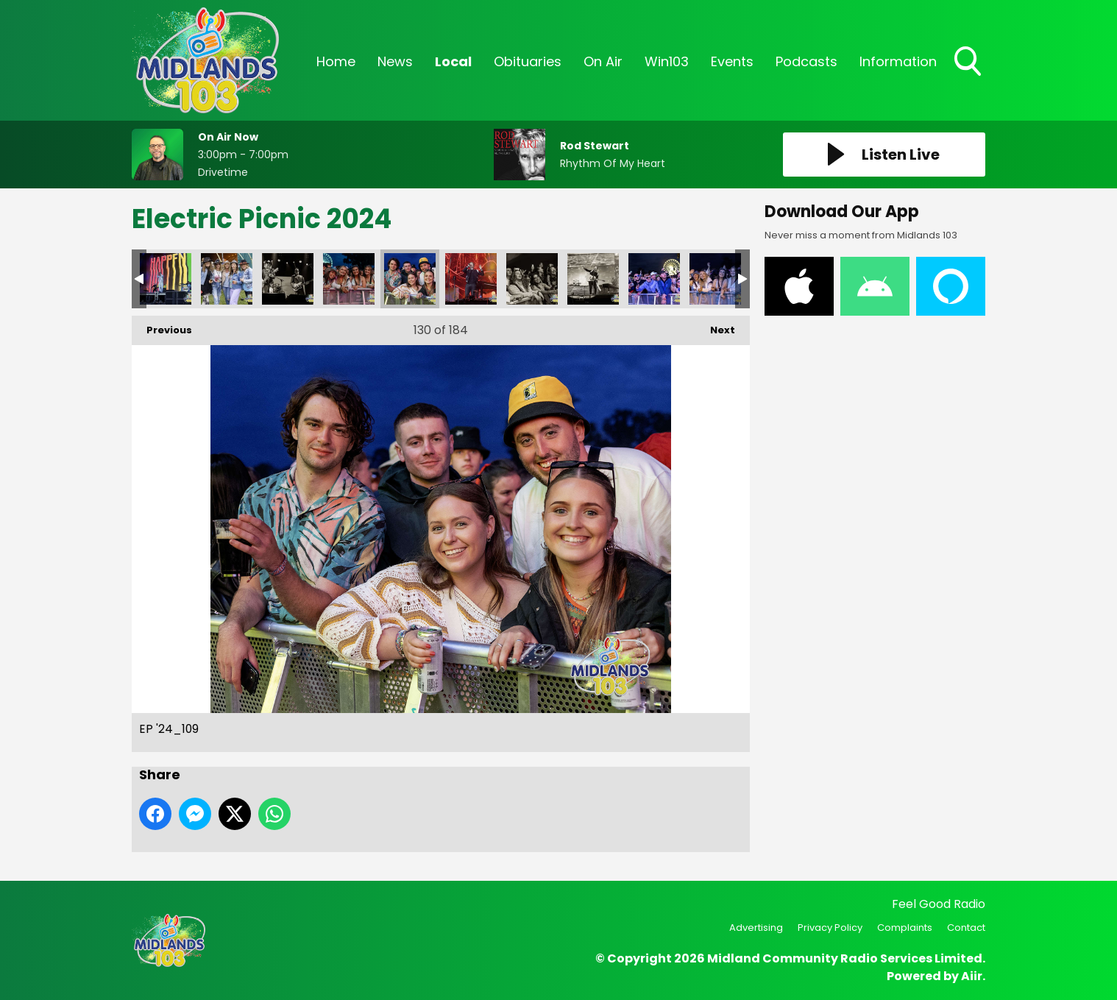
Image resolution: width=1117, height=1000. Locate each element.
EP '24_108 (349, 279)
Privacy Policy (830, 928)
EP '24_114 (654, 279)
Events (732, 61)
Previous (162, 326)
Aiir (971, 976)
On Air (603, 61)
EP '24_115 (715, 279)
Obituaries (527, 61)
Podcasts (806, 61)
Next (715, 326)
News (395, 61)
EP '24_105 (226, 279)
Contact (966, 928)
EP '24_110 (471, 279)
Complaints (904, 928)
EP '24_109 (410, 279)
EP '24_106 (287, 279)
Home (335, 61)
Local (453, 61)
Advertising (756, 928)
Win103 (667, 61)
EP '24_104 (165, 279)
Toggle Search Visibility (969, 62)
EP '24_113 (593, 279)
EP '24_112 (532, 279)
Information (898, 61)
